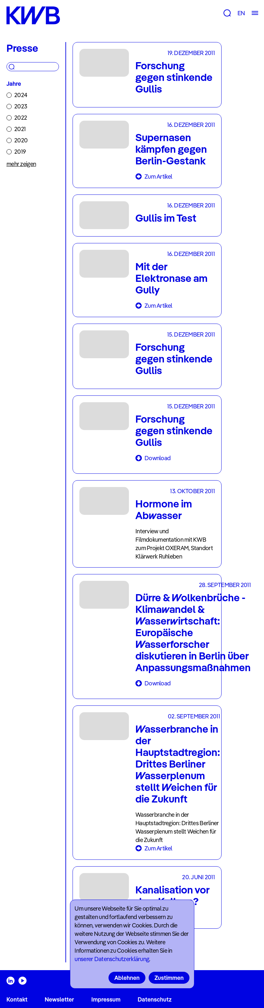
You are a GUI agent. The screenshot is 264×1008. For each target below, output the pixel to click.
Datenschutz (155, 999)
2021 (20, 129)
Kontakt (17, 999)
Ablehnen (127, 977)
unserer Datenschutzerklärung (112, 959)
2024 (20, 95)
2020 (21, 140)
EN (241, 13)
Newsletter (59, 999)
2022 (20, 117)
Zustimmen (169, 977)
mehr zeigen (21, 164)
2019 (20, 151)
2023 (20, 106)
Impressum (106, 999)
